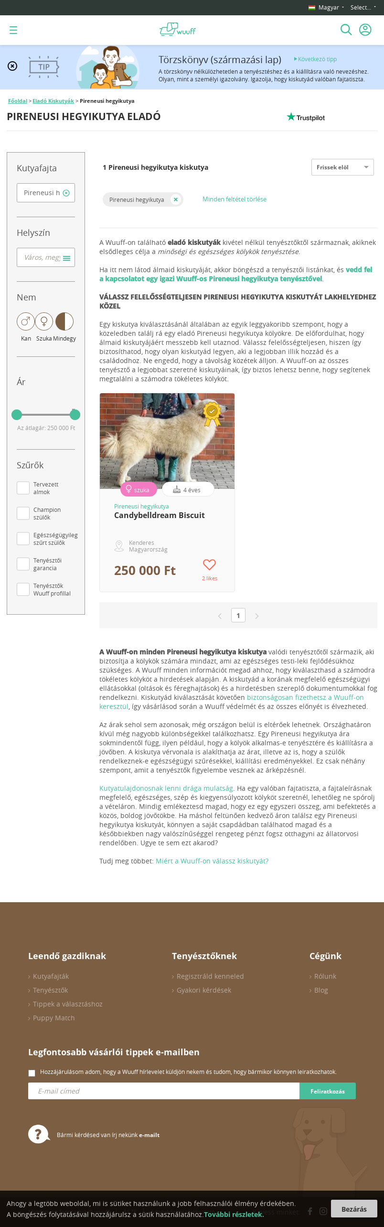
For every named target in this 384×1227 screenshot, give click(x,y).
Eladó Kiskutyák (53, 101)
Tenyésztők (50, 990)
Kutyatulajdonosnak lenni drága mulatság (166, 788)
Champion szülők (47, 513)
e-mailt (149, 1135)
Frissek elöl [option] (333, 167)
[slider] (16, 414)
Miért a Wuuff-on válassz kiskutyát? (212, 860)
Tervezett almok (45, 488)
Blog (321, 990)
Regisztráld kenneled (210, 976)
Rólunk (325, 976)
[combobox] (46, 192)
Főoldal (17, 101)
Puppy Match (54, 1017)
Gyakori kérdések (204, 990)
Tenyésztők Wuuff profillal (52, 589)
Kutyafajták (51, 976)
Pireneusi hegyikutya (136, 199)
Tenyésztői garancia (47, 564)
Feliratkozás (327, 1091)
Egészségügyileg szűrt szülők (55, 538)
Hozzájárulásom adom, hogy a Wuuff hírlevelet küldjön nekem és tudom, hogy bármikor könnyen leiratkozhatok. (188, 1071)
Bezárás (354, 1209)
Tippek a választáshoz (68, 1003)
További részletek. (234, 1214)
